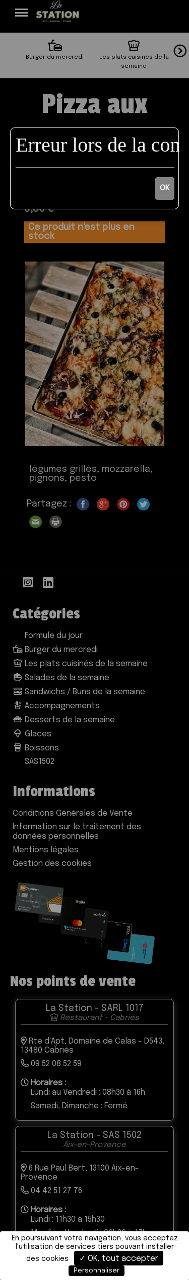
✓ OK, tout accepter (118, 1258)
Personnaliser (96, 1270)
